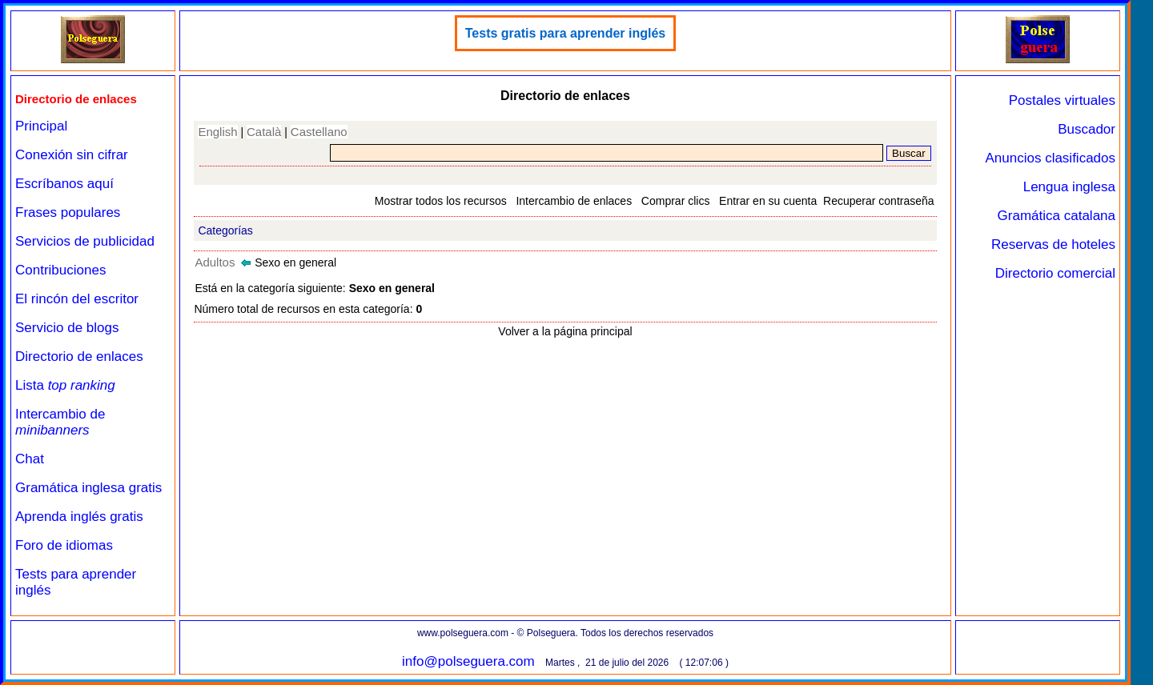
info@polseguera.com (468, 661)
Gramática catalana (1056, 215)
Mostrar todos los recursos (441, 200)
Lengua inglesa (1069, 186)
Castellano (319, 131)
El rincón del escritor (77, 298)
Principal (41, 126)
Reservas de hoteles (1053, 244)
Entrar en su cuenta (768, 200)
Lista (65, 385)
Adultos (215, 262)
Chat (29, 459)
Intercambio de (60, 422)
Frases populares (67, 212)
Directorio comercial (1055, 273)
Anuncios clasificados (1050, 158)
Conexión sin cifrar (71, 154)
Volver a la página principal (565, 331)
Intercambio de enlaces (574, 200)
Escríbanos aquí (64, 183)
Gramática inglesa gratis (88, 487)
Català (264, 131)
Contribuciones (60, 270)
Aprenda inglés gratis (79, 516)
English (217, 131)
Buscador (1086, 129)
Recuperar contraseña (878, 200)
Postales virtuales (1062, 100)
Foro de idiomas (64, 545)
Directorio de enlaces (79, 356)
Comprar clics (675, 200)
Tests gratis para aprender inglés (565, 33)
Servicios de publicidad (85, 241)
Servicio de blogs (67, 327)
